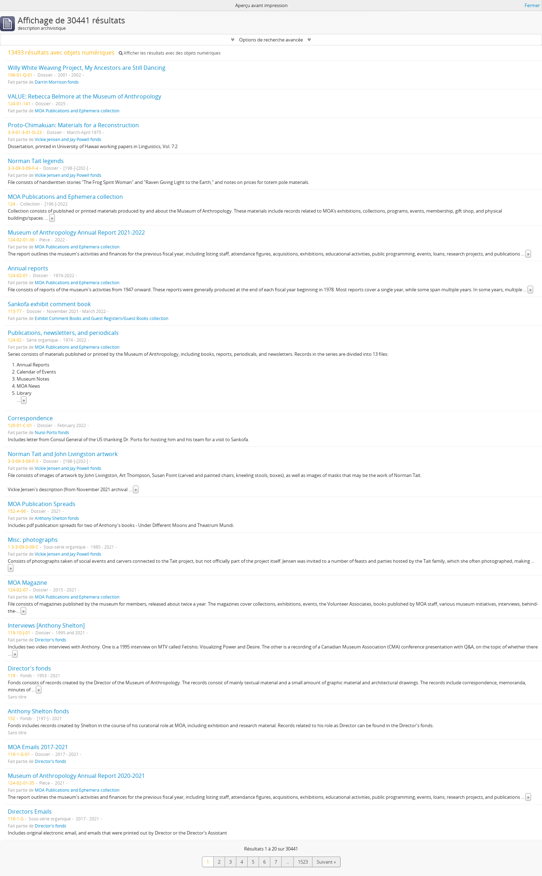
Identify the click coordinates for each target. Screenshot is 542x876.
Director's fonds (50, 639)
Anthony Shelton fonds (57, 518)
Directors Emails (30, 811)
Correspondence (30, 418)
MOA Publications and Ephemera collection (77, 110)
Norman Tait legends (36, 161)
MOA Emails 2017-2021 (38, 747)
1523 (303, 862)
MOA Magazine (27, 582)
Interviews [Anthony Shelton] (46, 625)
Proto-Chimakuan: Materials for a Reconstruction (73, 125)
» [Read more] (52, 218)
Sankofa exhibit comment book (49, 304)
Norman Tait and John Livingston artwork (63, 454)
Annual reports (28, 268)
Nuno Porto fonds (52, 432)
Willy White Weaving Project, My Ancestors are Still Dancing (86, 68)
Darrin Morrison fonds (57, 82)
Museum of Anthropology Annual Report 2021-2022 (76, 232)
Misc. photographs (33, 540)
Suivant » (326, 862)
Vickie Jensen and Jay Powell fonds (68, 139)
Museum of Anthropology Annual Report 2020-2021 (76, 776)
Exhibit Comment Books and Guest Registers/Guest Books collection (101, 318)
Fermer (532, 5)
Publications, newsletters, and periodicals (63, 333)
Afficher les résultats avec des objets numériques (170, 53)
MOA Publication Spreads (41, 504)
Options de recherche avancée (271, 39)
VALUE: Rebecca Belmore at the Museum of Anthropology (84, 96)
